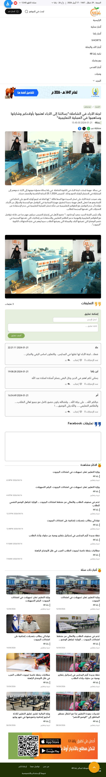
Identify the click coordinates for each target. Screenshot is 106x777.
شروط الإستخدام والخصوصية (34, 773)
